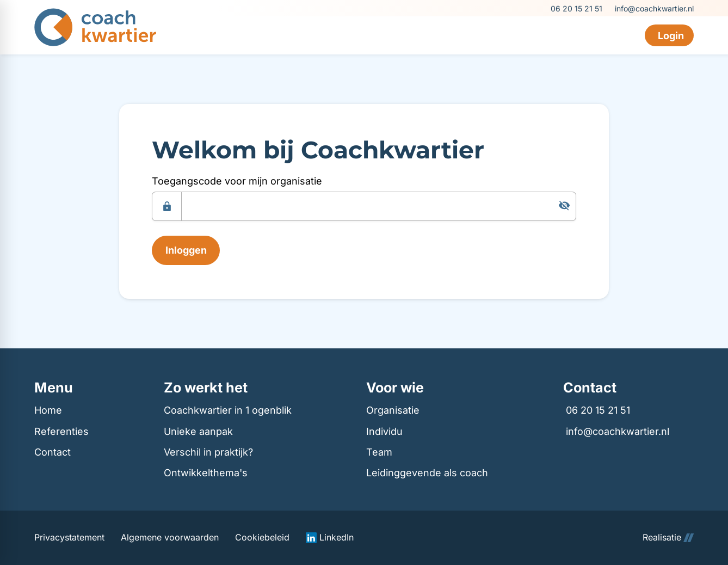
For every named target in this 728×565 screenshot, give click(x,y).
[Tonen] (564, 205)
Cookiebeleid (262, 537)
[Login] (669, 35)
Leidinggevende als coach (427, 472)
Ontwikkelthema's (206, 472)
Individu (384, 431)
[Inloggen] (186, 250)
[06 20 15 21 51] (575, 8)
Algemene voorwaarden (170, 537)
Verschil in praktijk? (208, 452)
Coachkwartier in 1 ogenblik (228, 410)
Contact (52, 452)
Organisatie (392, 410)
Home (48, 410)
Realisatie (668, 537)
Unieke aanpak (198, 431)
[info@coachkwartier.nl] (653, 8)
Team (379, 452)
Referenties (61, 431)
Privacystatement (69, 537)
